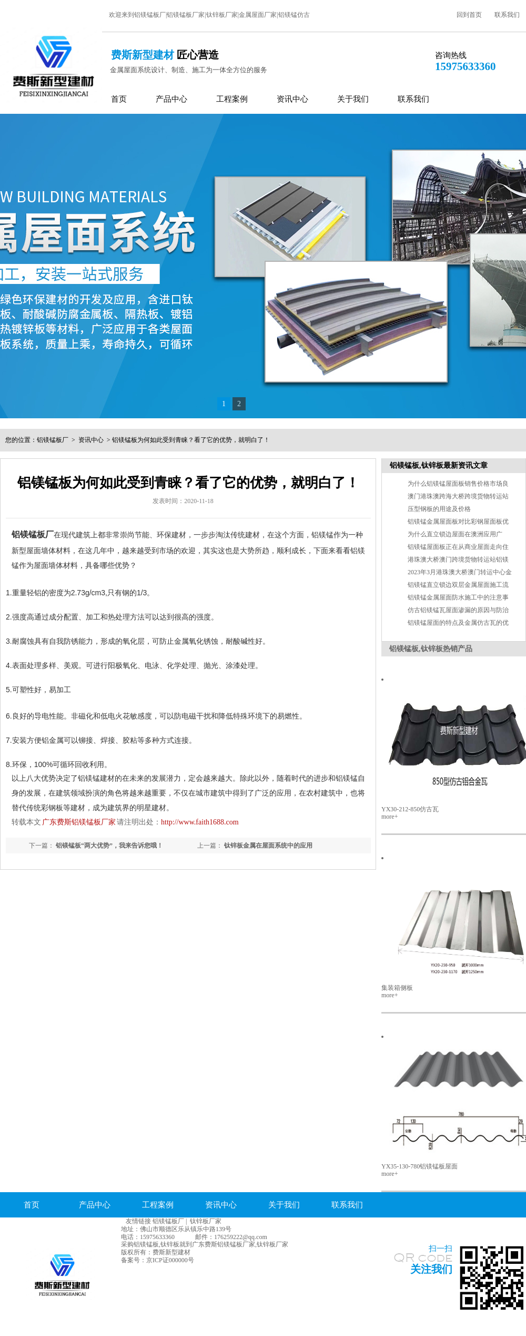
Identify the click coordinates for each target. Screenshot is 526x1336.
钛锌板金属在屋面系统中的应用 (268, 845)
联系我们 (507, 14)
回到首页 (469, 14)
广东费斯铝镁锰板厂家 (79, 822)
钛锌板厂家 (205, 1221)
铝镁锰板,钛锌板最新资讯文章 (439, 465)
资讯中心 (292, 99)
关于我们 (353, 99)
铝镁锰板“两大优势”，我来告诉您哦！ (109, 845)
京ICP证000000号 (170, 1260)
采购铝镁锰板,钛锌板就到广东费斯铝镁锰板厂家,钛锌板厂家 (204, 1244)
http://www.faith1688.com (200, 822)
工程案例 (232, 99)
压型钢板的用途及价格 (439, 509)
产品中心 (171, 99)
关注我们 (431, 1269)
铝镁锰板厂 (52, 440)
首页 (119, 99)
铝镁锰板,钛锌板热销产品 (430, 649)
